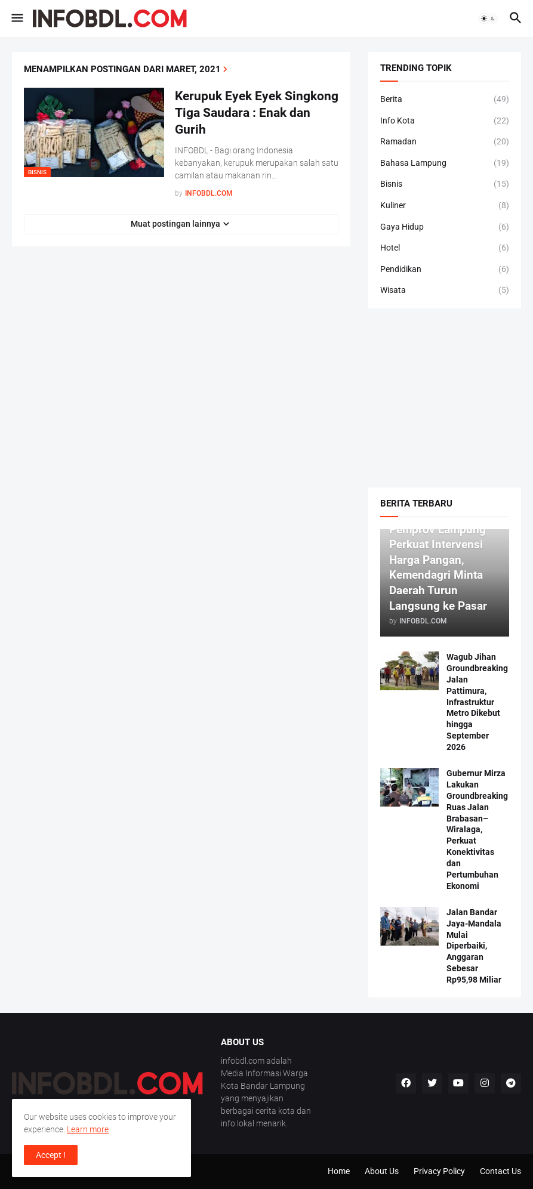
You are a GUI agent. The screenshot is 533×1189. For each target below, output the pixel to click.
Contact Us (500, 1171)
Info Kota (444, 121)
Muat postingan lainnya (175, 223)
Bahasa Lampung (444, 163)
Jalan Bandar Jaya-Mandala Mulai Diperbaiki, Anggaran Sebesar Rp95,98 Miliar (473, 945)
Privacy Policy (439, 1171)
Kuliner (444, 206)
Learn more (88, 1129)
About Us (382, 1171)
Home (339, 1171)
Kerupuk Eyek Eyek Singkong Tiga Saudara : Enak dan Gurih (256, 113)
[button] (16, 18)
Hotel (444, 248)
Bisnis (444, 184)
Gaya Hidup (444, 227)
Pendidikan (444, 270)
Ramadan (444, 142)
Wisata (444, 291)
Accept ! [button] (51, 1155)
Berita (444, 100)
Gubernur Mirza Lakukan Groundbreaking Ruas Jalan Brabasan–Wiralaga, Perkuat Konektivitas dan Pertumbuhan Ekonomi (477, 829)
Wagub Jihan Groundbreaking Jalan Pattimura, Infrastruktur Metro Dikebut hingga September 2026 (477, 702)
